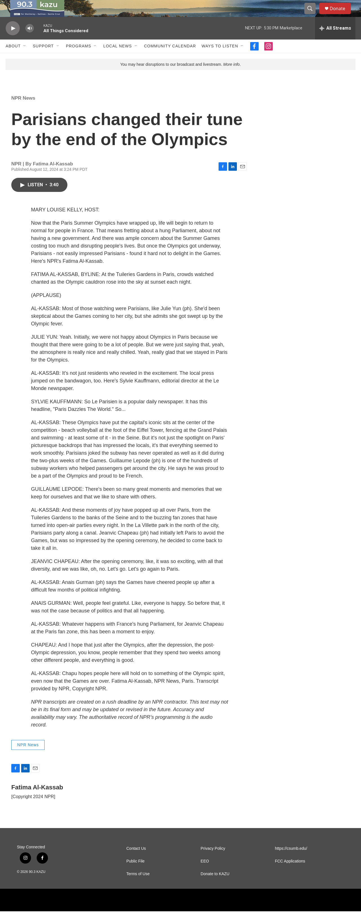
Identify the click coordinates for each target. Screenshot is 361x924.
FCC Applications (290, 874)
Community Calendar (170, 58)
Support (43, 58)
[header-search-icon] (312, 15)
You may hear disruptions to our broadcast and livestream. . (180, 77)
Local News (117, 58)
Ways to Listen (220, 58)
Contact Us (136, 861)
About (13, 58)
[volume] (29, 41)
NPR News (23, 110)
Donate (341, 15)
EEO (205, 874)
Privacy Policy (213, 861)
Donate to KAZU (215, 886)
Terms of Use (137, 886)
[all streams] (335, 41)
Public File (135, 874)
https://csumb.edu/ (291, 861)
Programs (78, 58)
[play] (12, 41)
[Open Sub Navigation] (25, 58)
